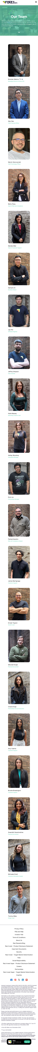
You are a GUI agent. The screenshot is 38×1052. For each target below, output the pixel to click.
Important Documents (19, 949)
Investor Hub (19, 934)
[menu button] (36, 2)
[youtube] (27, 980)
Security (19, 952)
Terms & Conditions (19, 937)
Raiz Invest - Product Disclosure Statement (19, 946)
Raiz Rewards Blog (19, 943)
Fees (19, 957)
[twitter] (19, 980)
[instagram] (15, 980)
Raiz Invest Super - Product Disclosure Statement (19, 963)
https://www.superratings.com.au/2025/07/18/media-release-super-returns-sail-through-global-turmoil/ (18, 1035)
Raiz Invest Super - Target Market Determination (19, 972)
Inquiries (19, 975)
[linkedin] (23, 980)
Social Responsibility (19, 960)
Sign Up (27, 1041)
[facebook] (11, 980)
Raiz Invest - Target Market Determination (19, 955)
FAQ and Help (19, 931)
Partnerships (19, 969)
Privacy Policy (19, 929)
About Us (19, 940)
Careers (19, 966)
